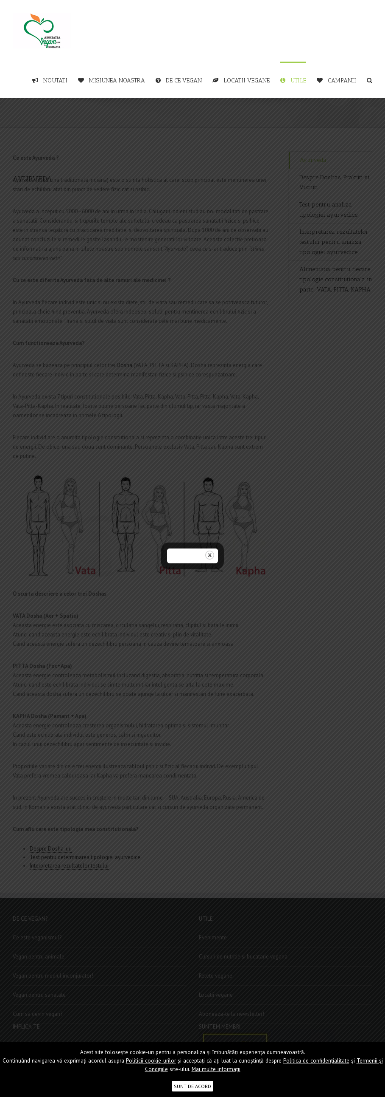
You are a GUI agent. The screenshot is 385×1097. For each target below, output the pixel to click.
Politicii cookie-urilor (151, 1060)
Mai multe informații (216, 1069)
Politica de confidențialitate (316, 1060)
